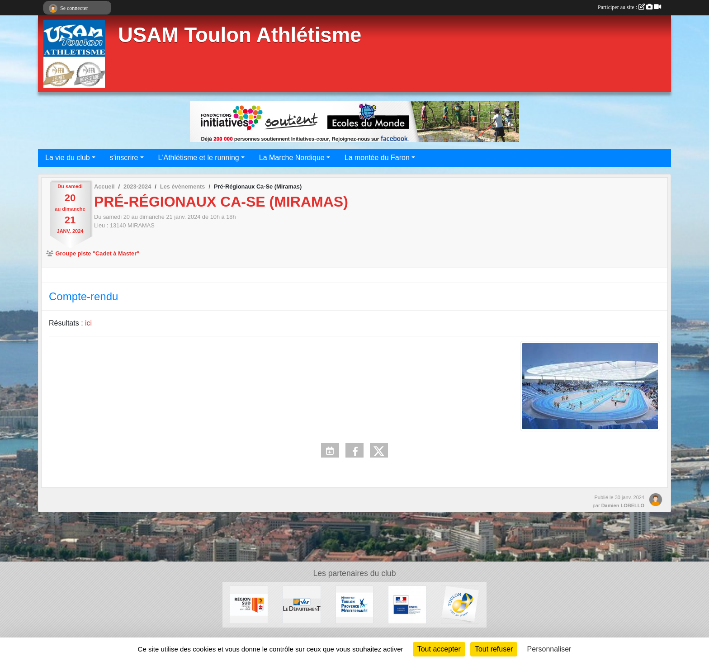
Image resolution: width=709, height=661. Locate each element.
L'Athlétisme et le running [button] (198, 157)
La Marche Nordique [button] (292, 157)
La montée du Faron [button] (377, 157)
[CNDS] (407, 604)
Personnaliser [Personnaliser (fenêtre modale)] (549, 649)
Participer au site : (629, 7)
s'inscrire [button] (124, 157)
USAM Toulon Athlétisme (239, 35)
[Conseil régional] (249, 604)
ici (88, 323)
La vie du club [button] (67, 157)
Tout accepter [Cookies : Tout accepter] (439, 649)
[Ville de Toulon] (460, 604)
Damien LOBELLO (622, 505)
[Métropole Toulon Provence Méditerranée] (355, 604)
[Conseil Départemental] (302, 604)
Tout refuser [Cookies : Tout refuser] (494, 649)
